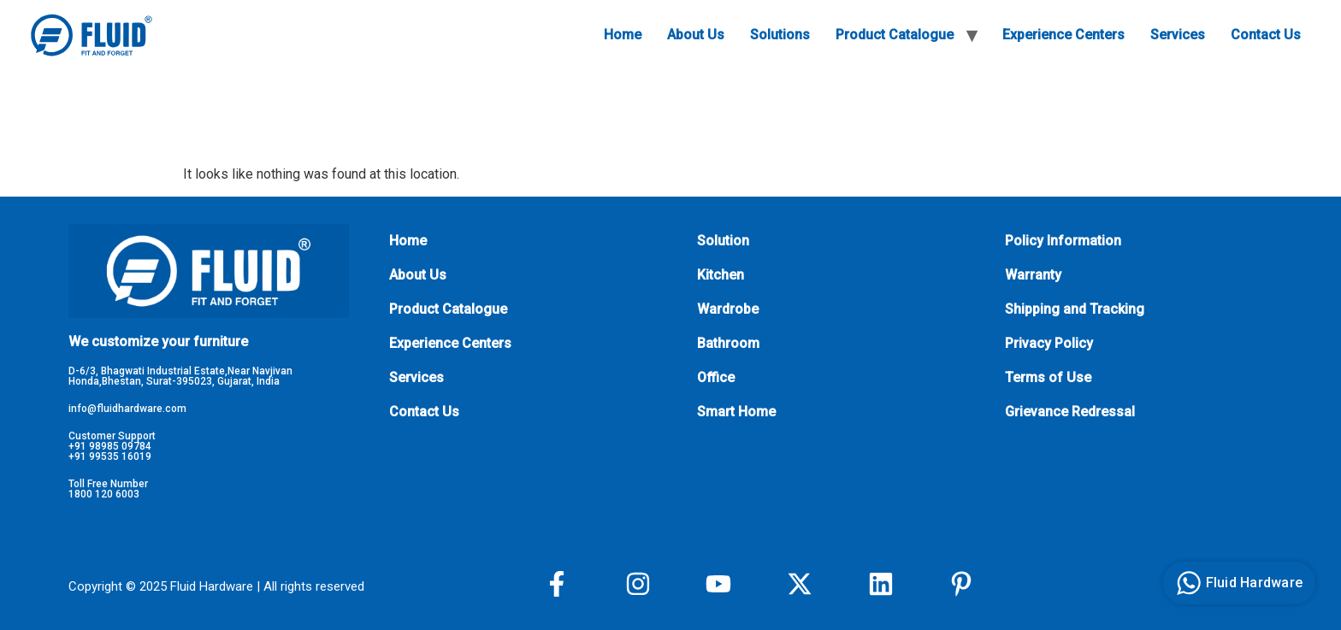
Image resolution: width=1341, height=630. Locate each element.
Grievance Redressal (1070, 411)
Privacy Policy (1049, 343)
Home (622, 34)
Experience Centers (1063, 34)
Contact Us (1266, 34)
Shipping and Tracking (1074, 309)
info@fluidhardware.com (127, 409)
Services (1177, 34)
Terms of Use (1048, 377)
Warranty (1033, 275)
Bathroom (728, 343)
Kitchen (720, 275)
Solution (723, 241)
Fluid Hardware (1237, 583)
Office (716, 377)
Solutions (780, 34)
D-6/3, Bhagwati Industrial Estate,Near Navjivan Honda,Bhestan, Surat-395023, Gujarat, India (180, 376)
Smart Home (736, 411)
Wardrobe (728, 309)
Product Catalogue (895, 34)
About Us (695, 34)
